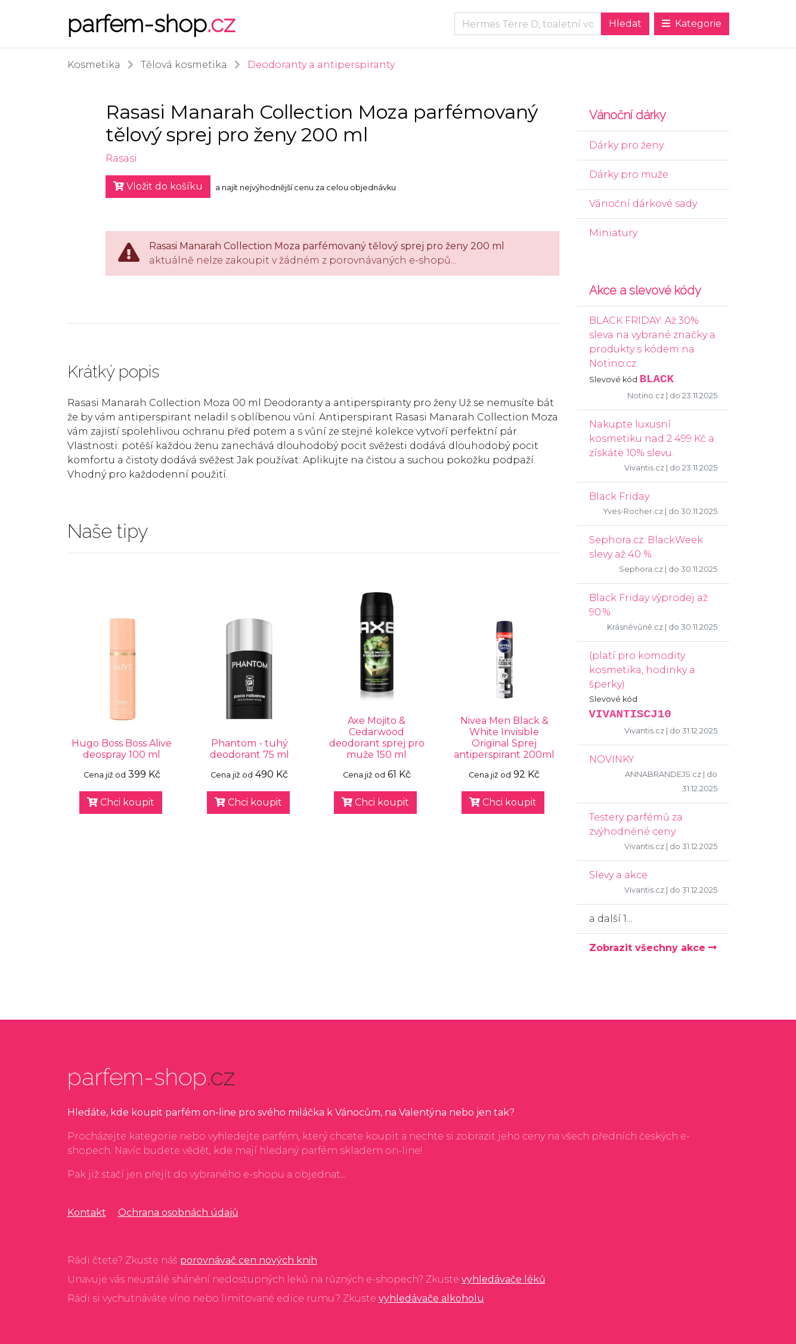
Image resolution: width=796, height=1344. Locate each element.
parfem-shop (151, 24)
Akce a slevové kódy (645, 290)
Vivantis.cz (644, 467)
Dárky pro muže (628, 174)
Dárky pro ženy (626, 145)
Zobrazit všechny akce (653, 947)
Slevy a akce (618, 875)
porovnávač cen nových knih (248, 1260)
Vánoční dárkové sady (643, 203)
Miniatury (613, 233)
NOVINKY (611, 759)
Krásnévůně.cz (635, 627)
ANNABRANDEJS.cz (663, 774)
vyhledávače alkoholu (431, 1298)
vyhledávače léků (504, 1279)
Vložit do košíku (158, 186)
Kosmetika (93, 64)
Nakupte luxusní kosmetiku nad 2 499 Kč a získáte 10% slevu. (651, 439)
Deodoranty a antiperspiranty (321, 64)
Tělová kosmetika (184, 64)
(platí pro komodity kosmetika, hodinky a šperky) (642, 670)
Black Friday (619, 496)
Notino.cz (645, 395)
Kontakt (86, 1212)
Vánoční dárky (629, 115)
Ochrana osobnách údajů (178, 1212)
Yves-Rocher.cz (633, 511)
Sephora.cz (641, 569)
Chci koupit (120, 802)
